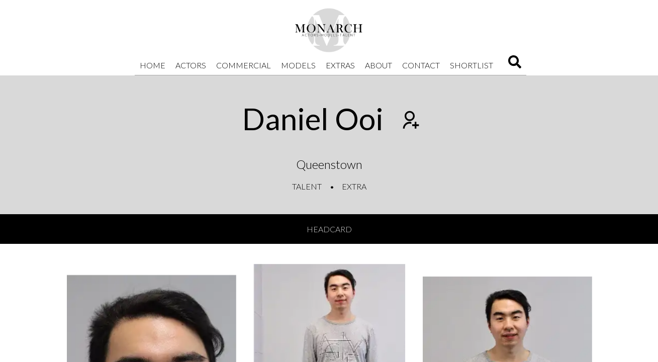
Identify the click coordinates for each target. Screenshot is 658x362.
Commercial (243, 65)
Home (152, 65)
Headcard (329, 229)
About (378, 65)
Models (298, 65)
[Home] (329, 30)
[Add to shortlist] (409, 121)
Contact (421, 65)
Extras (340, 65)
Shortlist (471, 65)
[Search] (514, 65)
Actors (190, 65)
